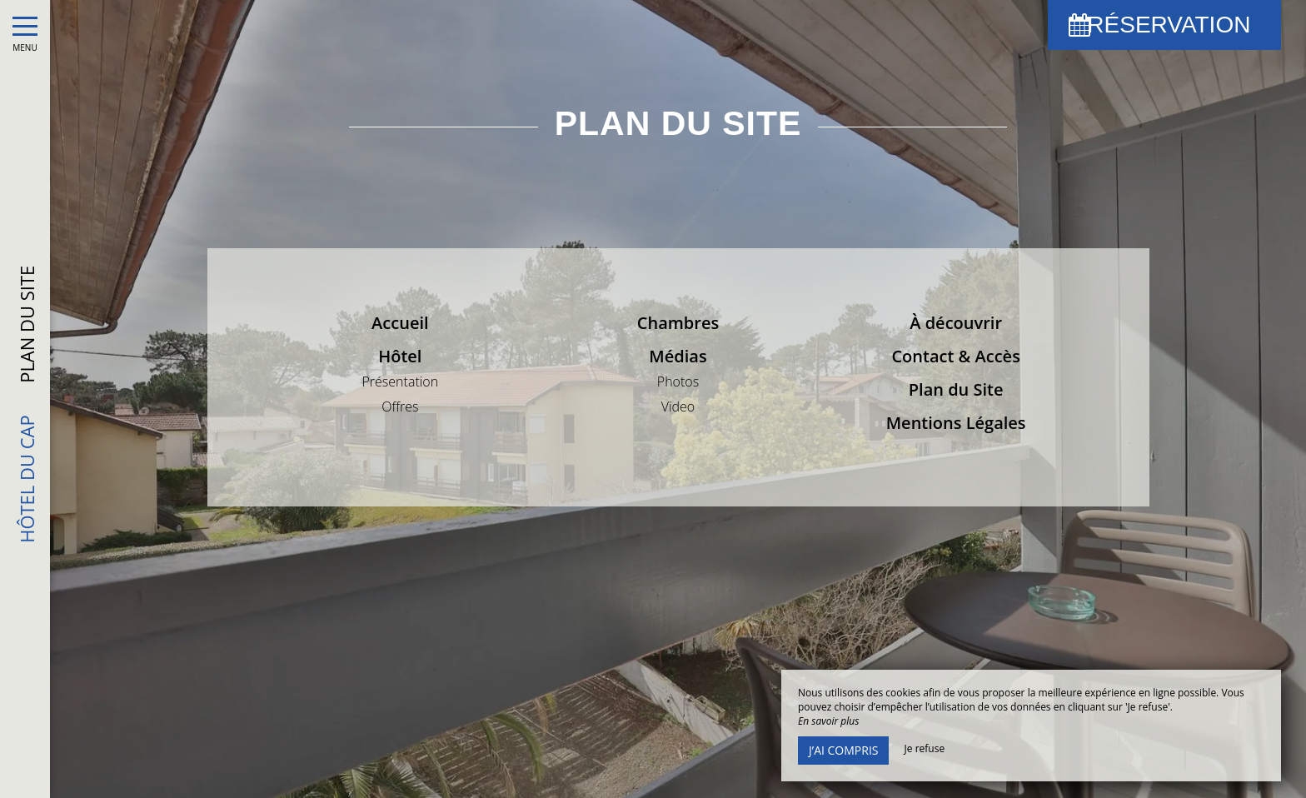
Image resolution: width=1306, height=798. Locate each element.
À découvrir (956, 323)
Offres (399, 406)
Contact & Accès (955, 356)
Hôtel (399, 356)
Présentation (399, 381)
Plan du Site (956, 389)
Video (678, 406)
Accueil (399, 323)
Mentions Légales (956, 422)
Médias (677, 356)
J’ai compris (843, 750)
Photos (678, 381)
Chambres (678, 323)
